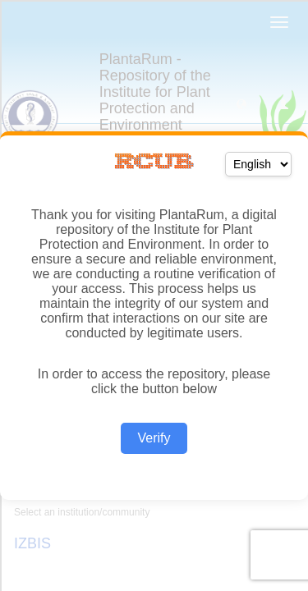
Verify (153, 438)
